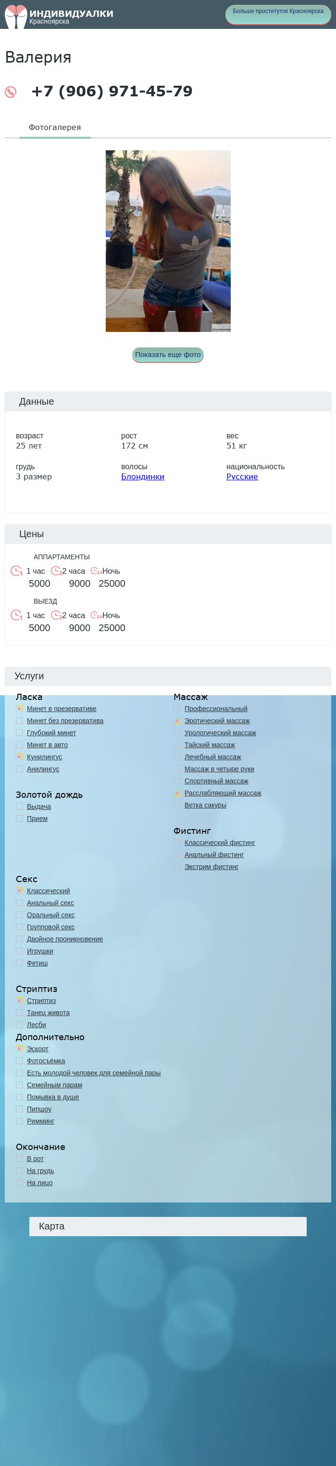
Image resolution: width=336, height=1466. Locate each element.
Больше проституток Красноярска (278, 11)
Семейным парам (54, 1085)
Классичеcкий (48, 891)
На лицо (39, 1183)
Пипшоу (39, 1109)
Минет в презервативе (62, 709)
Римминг (40, 1121)
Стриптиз (41, 1000)
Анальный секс (50, 903)
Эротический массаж (217, 721)
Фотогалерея (55, 127)
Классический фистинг (220, 842)
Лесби (36, 1025)
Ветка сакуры (205, 805)
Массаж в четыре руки (219, 769)
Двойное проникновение (65, 939)
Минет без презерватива (65, 721)
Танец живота (48, 1013)
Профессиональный (216, 709)
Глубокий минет (51, 733)
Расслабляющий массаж (223, 793)
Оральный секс (51, 915)
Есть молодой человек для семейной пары (94, 1073)
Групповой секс (51, 927)
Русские (242, 476)
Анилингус (43, 769)
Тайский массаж (210, 745)
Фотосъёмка (46, 1061)
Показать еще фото (167, 354)
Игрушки (40, 951)
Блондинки (142, 476)
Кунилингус (44, 757)
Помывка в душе (53, 1097)
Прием (37, 818)
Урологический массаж (220, 733)
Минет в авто (47, 745)
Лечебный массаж (213, 757)
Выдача (39, 806)
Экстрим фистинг (211, 867)
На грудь (40, 1171)
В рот (35, 1158)
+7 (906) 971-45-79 (99, 91)
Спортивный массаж (217, 781)
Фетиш (37, 963)
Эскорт (38, 1049)
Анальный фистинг (214, 854)
